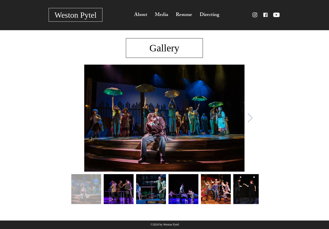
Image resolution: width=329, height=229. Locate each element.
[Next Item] (250, 118)
